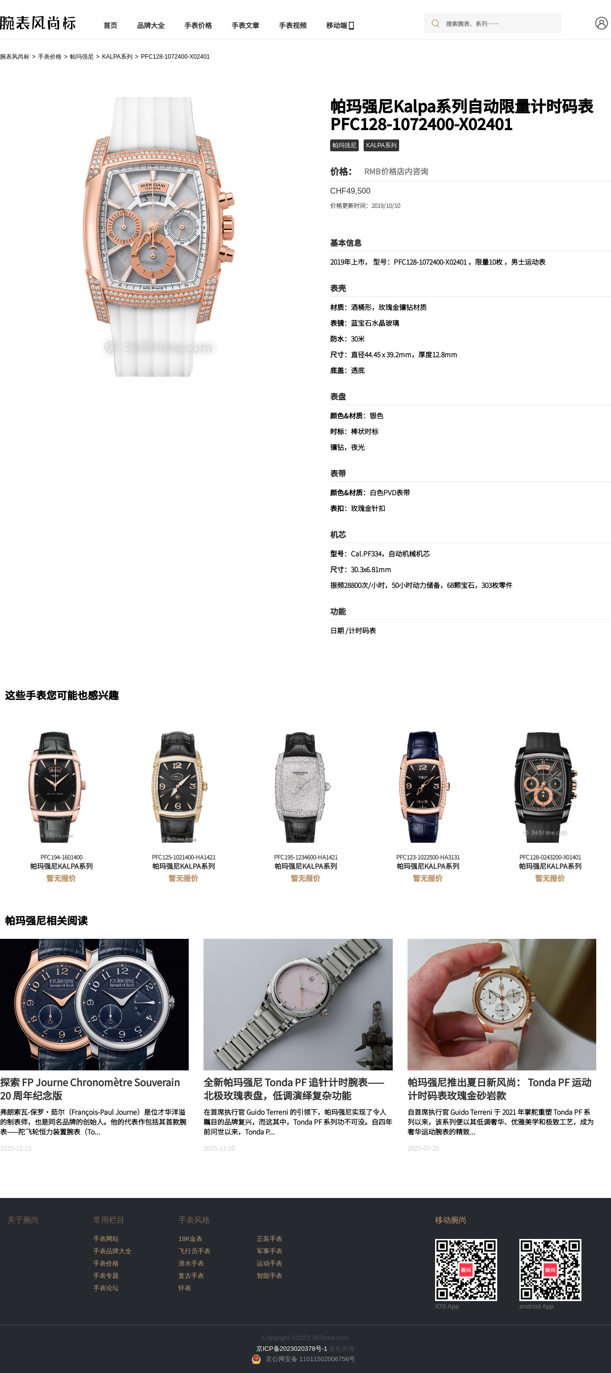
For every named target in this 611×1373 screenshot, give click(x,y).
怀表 (184, 1288)
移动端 (336, 25)
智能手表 (269, 1275)
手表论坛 (106, 1288)
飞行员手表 (194, 1251)
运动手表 (269, 1263)
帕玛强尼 (82, 56)
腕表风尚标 (15, 56)
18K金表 (190, 1238)
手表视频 (292, 25)
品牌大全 (151, 25)
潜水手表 (191, 1263)
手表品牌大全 (112, 1251)
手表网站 (106, 1238)
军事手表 (269, 1251)
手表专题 (106, 1275)
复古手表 (191, 1275)
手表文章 (245, 25)
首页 (110, 25)
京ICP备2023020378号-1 (292, 1348)
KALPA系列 (117, 56)
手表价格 (198, 25)
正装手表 (269, 1238)
